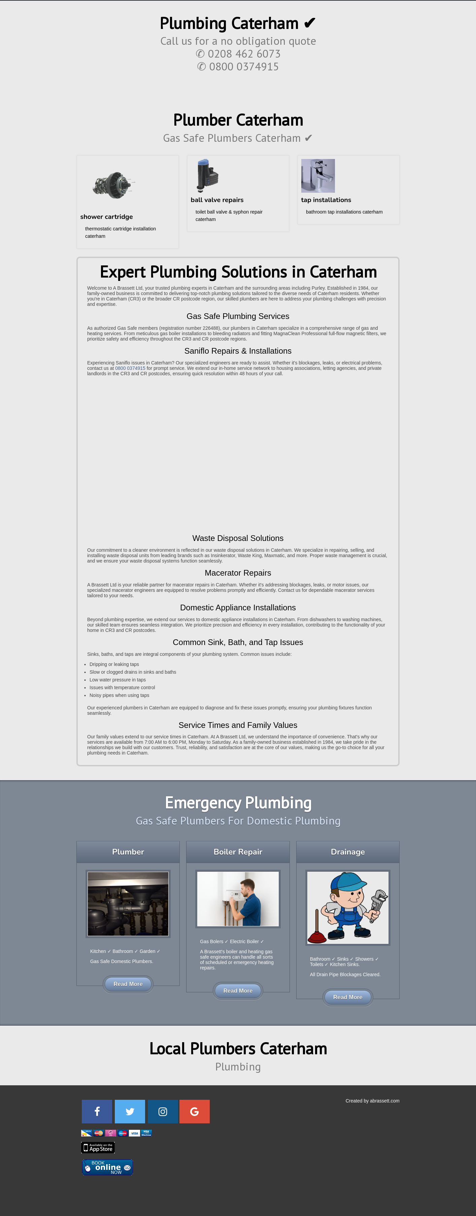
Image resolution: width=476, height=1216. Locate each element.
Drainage (348, 851)
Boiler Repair (237, 851)
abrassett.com (385, 1100)
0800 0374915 (130, 368)
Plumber (128, 851)
